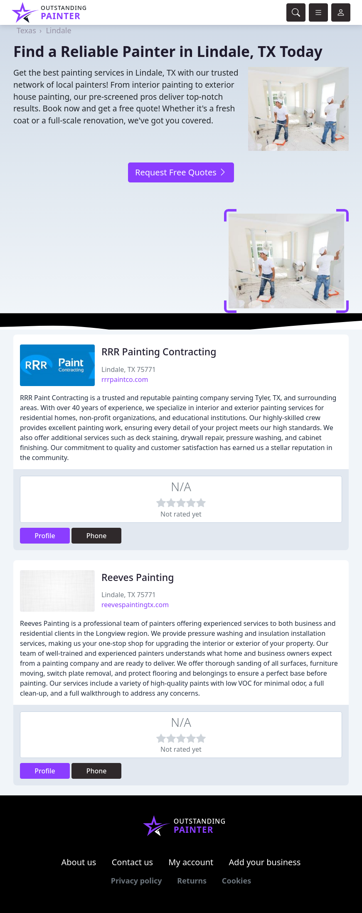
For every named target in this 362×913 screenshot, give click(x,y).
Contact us (132, 862)
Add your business (265, 862)
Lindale (58, 30)
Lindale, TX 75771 (128, 369)
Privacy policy (136, 881)
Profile (44, 535)
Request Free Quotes (181, 172)
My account (190, 862)
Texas (26, 30)
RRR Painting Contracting (158, 351)
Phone (96, 535)
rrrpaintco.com (124, 379)
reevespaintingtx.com (135, 604)
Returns (192, 881)
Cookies (236, 881)
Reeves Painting (137, 577)
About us (79, 862)
